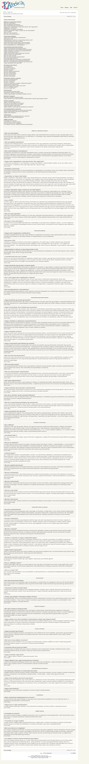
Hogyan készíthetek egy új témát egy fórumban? (15, 48)
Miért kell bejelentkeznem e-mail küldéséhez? (14, 45)
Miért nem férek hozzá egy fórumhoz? (12, 54)
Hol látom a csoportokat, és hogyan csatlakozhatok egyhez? (18, 83)
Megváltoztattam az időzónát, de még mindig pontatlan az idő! (18, 40)
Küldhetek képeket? (8, 70)
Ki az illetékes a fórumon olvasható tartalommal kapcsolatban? (18, 124)
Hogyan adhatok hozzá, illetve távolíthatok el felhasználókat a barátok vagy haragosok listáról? (26, 98)
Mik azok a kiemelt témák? (10, 73)
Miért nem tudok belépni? (10, 23)
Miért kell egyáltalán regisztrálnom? (12, 24)
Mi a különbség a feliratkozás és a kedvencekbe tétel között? (18, 110)
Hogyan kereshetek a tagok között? (12, 105)
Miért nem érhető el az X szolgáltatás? (13, 123)
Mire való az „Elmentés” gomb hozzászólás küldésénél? (17, 60)
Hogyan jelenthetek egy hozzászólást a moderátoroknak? (17, 59)
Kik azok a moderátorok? (9, 80)
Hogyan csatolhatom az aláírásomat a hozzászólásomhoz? (17, 50)
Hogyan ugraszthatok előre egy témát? (13, 63)
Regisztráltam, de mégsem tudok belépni (13, 29)
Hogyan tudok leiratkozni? (10, 112)
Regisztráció (10, 12)
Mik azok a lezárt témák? (9, 75)
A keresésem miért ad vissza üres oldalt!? (13, 104)
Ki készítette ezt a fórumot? (10, 120)
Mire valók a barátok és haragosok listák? (13, 97)
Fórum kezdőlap (7, 16)
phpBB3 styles (37, 755)
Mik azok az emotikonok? (10, 68)
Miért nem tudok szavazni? (10, 55)
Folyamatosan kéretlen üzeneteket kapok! (13, 92)
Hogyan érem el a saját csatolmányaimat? (13, 117)
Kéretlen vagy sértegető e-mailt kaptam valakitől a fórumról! (17, 94)
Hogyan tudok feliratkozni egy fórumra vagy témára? (16, 111)
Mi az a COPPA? (8, 31)
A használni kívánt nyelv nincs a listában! (13, 41)
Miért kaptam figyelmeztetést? (11, 58)
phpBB (34, 756)
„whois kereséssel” (35, 741)
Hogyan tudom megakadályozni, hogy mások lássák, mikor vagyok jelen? (21, 26)
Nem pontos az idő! (8, 38)
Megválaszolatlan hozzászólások (10, 13)
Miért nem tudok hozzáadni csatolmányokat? (14, 57)
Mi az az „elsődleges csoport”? (11, 87)
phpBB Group (26, 715)
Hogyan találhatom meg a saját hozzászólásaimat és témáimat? (18, 106)
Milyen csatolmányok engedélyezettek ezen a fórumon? (17, 116)
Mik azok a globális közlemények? (12, 71)
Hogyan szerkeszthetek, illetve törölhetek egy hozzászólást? (18, 49)
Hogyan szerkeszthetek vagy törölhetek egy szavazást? (17, 53)
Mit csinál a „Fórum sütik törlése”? (12, 34)
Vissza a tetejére (7, 139)
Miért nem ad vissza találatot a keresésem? (14, 103)
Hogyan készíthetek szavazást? (11, 52)
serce (45, 755)
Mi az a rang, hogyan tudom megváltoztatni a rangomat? (17, 43)
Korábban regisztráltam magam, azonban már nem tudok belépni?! (19, 30)
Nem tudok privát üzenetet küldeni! (12, 91)
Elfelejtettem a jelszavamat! (10, 28)
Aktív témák (20, 13)
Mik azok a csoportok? (9, 82)
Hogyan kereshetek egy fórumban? (12, 102)
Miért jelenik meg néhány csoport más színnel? (15, 85)
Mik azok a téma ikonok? (9, 76)
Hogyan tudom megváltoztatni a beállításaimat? (15, 37)
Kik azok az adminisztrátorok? (11, 79)
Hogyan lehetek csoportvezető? (11, 84)
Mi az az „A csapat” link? (9, 88)
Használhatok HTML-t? (9, 67)
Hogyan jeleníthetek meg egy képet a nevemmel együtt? (17, 42)
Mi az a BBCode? (8, 66)
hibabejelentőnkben (56, 724)
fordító (29, 722)
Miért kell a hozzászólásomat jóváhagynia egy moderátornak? (18, 61)
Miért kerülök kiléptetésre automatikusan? (13, 25)
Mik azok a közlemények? (10, 72)
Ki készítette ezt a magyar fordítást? (12, 122)
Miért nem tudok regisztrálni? (10, 33)
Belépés (5, 12)
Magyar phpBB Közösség (20, 722)
